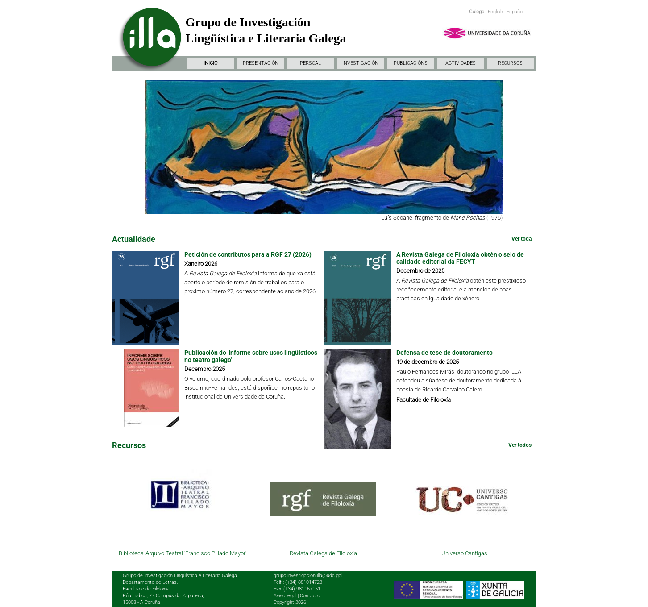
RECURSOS (510, 63)
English (495, 12)
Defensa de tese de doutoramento (444, 352)
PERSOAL (310, 63)
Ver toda (521, 239)
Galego (476, 12)
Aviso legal (285, 596)
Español (515, 12)
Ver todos (520, 445)
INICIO (210, 63)
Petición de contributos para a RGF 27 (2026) (248, 254)
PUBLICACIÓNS (411, 63)
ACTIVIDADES (460, 63)
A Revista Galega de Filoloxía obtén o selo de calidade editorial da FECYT (460, 258)
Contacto (310, 596)
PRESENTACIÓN (260, 63)
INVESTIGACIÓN (360, 63)
